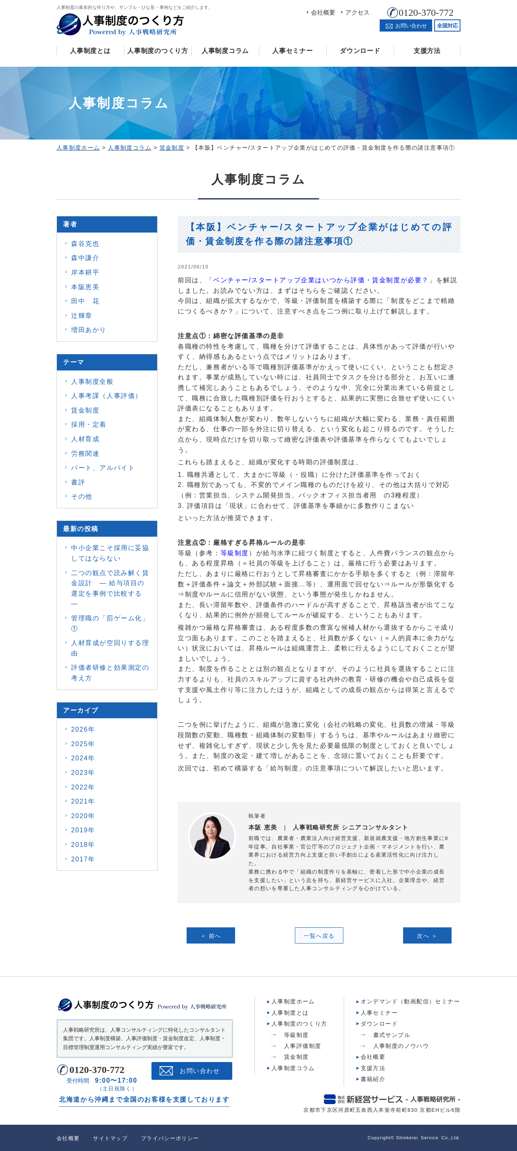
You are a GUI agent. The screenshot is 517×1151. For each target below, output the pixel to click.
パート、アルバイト (103, 467)
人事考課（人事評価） (106, 395)
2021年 (83, 801)
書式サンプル (391, 1034)
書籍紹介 (373, 1078)
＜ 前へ (210, 936)
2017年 (83, 859)
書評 (78, 482)
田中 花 (85, 301)
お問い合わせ (200, 1070)
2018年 (83, 844)
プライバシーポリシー (170, 1138)
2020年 (83, 815)
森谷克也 (85, 243)
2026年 (83, 729)
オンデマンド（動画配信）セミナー (410, 1001)
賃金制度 (85, 410)
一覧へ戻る (319, 936)
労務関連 (85, 453)
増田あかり (89, 329)
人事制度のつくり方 (157, 50)
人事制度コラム (225, 50)
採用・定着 (89, 424)
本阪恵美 (85, 287)
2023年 (83, 772)
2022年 (83, 787)
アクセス (357, 12)
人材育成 (85, 439)
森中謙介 (85, 257)
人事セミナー (292, 50)
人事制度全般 (92, 381)
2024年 (83, 758)
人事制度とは (90, 50)
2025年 (83, 744)
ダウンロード (360, 50)
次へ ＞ (427, 936)
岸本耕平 (85, 272)
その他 (81, 496)
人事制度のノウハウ (401, 1045)
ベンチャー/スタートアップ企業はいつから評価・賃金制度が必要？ (321, 280)
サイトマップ (110, 1138)
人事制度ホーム (293, 1001)
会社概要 (323, 12)
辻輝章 (81, 315)
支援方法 (427, 50)
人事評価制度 (302, 1045)
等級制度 (235, 553)
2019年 (83, 830)
